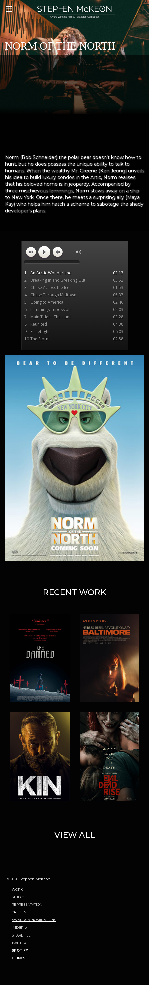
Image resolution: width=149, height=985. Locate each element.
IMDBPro (19, 927)
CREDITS (19, 912)
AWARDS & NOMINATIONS (34, 920)
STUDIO (18, 897)
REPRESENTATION (27, 904)
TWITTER (19, 943)
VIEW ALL (74, 835)
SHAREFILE (21, 935)
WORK (17, 889)
